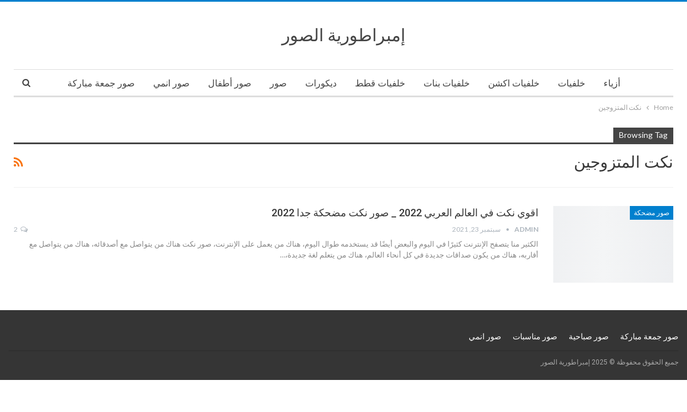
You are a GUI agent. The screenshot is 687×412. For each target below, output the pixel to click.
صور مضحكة (651, 213)
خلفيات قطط (380, 83)
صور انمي (171, 83)
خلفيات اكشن (514, 83)
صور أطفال (229, 83)
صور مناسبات (535, 336)
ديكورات (321, 83)
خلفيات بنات (447, 83)
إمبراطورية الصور (343, 35)
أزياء (612, 83)
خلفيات (571, 83)
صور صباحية (589, 336)
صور (278, 83)
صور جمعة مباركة (101, 83)
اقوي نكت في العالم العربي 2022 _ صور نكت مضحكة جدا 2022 (404, 213)
